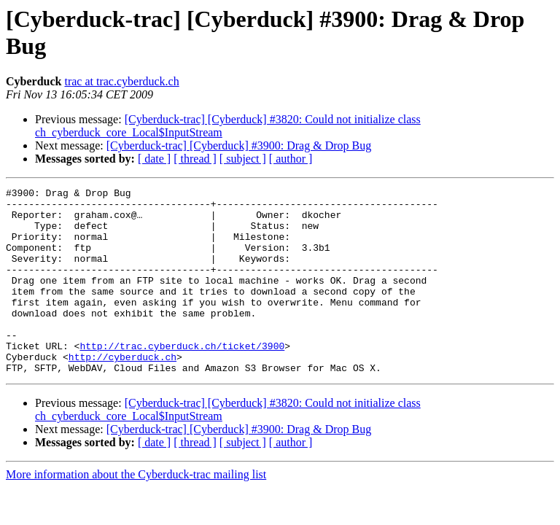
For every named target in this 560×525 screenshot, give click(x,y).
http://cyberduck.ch (122, 391)
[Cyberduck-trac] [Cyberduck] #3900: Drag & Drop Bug (238, 145)
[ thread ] (195, 158)
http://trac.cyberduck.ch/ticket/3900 (181, 378)
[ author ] (291, 158)
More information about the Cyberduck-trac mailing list (136, 511)
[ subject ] (242, 158)
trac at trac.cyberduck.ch (121, 81)
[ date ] (154, 158)
